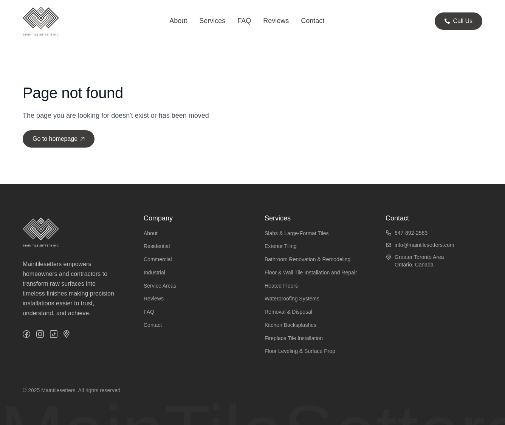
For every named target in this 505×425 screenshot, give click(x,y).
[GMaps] (67, 334)
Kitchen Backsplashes (290, 325)
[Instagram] (40, 334)
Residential (157, 246)
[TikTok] (53, 334)
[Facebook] (26, 334)
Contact (312, 21)
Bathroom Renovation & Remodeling (307, 259)
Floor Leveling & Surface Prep (300, 351)
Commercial (158, 259)
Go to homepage (59, 139)
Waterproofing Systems (292, 299)
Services (212, 21)
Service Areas (160, 286)
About (178, 21)
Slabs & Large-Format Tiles (297, 233)
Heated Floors (281, 286)
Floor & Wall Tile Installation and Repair (311, 272)
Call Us (458, 21)
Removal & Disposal (288, 312)
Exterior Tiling (281, 246)
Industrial (154, 272)
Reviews (276, 21)
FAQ (244, 21)
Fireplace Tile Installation (294, 338)
